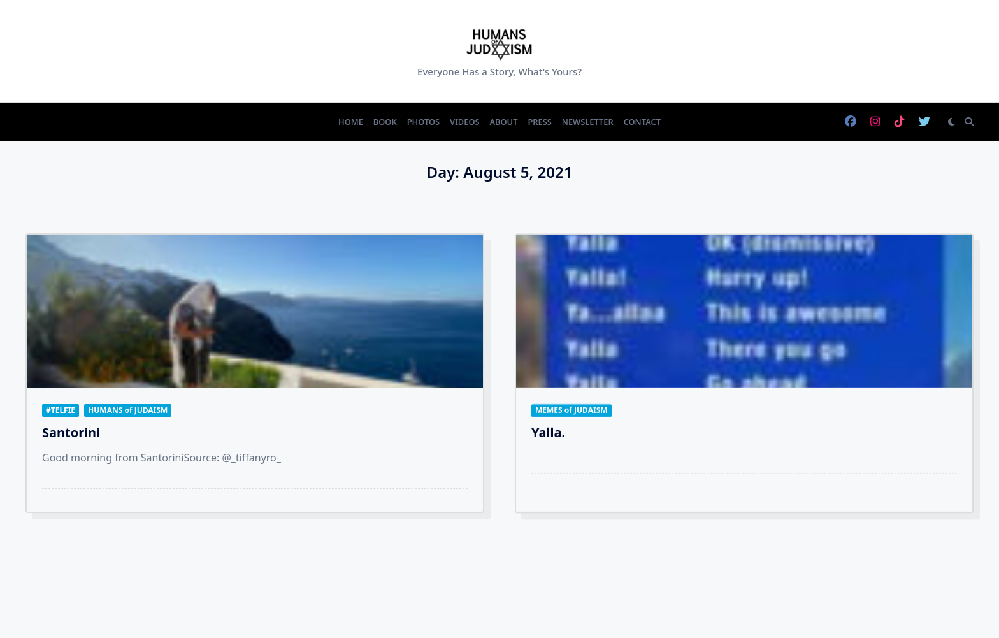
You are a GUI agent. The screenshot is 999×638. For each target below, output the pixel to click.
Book (385, 121)
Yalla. (548, 437)
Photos (423, 121)
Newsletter (588, 121)
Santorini (71, 432)
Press (539, 121)
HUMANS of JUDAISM (128, 410)
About (504, 121)
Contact (642, 121)
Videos (464, 121)
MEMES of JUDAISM (571, 414)
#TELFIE (60, 410)
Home (350, 121)
